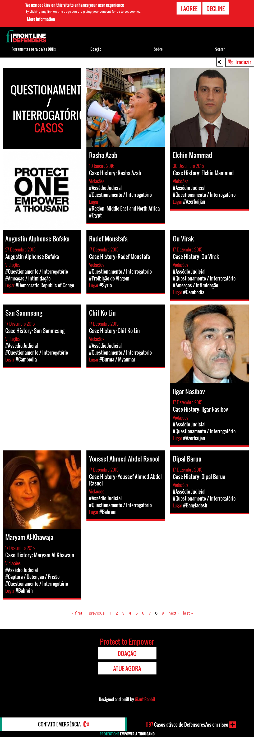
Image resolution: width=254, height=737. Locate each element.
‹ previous (95, 613)
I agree (189, 8)
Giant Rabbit (145, 699)
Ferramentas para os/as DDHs (34, 49)
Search (220, 49)
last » (188, 613)
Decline (215, 8)
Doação (95, 49)
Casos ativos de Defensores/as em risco (186, 724)
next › (173, 613)
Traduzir (243, 61)
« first (77, 613)
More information (41, 19)
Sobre (158, 49)
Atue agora (127, 668)
